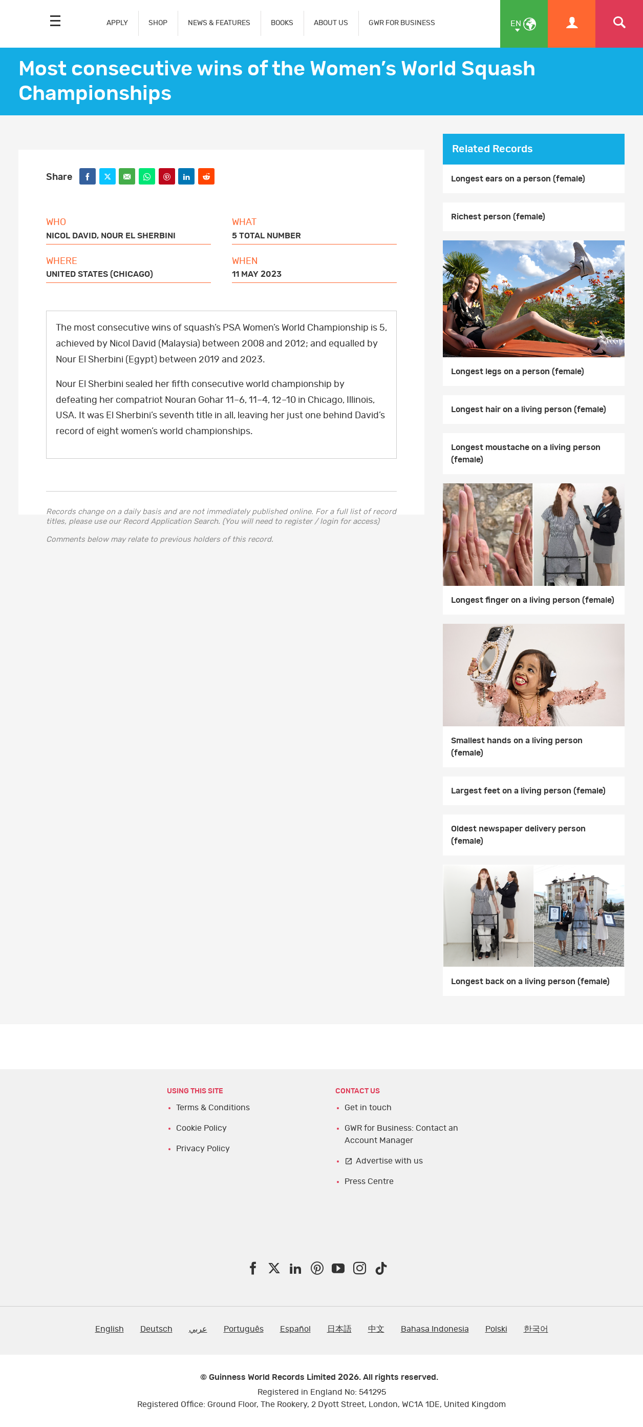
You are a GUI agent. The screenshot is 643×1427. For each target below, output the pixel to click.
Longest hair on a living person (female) (528, 409)
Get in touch (368, 1108)
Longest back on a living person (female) (530, 981)
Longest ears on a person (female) (518, 179)
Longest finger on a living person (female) (532, 600)
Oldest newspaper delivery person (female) (518, 835)
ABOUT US (331, 23)
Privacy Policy (203, 1149)
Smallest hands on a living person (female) (517, 747)
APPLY (117, 23)
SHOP (157, 23)
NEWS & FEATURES (219, 23)
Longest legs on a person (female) (517, 372)
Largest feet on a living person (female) (528, 791)
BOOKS (282, 23)
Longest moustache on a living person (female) (526, 453)
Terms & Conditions (213, 1108)
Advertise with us (389, 1161)
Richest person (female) (498, 217)
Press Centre (369, 1181)
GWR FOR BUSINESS (402, 23)
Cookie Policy (201, 1128)
